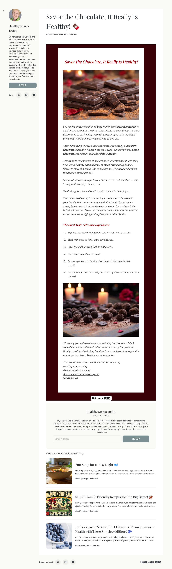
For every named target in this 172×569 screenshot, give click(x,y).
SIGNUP (22, 85)
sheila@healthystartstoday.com (81, 374)
